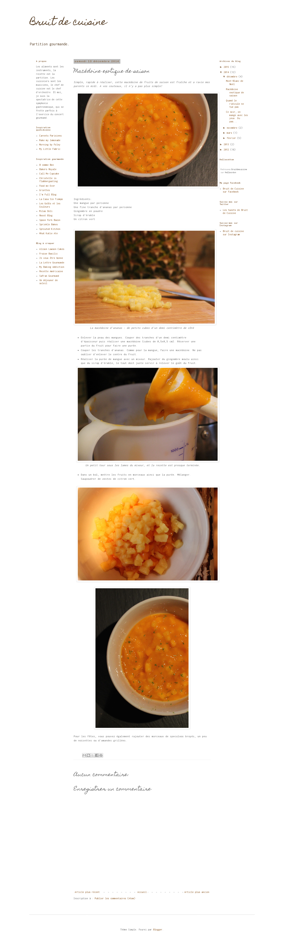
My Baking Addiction (51, 267)
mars (230, 132)
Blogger (157, 929)
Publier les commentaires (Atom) (115, 898)
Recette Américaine (51, 271)
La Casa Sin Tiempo (51, 199)
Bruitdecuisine (239, 169)
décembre (233, 76)
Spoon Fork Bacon (49, 220)
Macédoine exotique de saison (235, 92)
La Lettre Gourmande (51, 262)
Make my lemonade (49, 140)
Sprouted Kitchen (49, 229)
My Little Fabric (49, 149)
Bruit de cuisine (68, 23)
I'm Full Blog (47, 194)
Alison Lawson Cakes (51, 249)
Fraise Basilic (48, 253)
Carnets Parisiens (50, 135)
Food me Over (47, 185)
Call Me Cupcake (49, 173)
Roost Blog (45, 215)
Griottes (44, 190)
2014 (227, 72)
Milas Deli (45, 211)
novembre (233, 127)
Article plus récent (87, 892)
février (232, 138)
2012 (227, 149)
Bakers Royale (47, 169)
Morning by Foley (49, 144)
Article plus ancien (196, 892)
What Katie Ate (48, 233)
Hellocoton (230, 172)
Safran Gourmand (49, 276)
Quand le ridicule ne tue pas (235, 103)
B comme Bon (46, 165)
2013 (227, 144)
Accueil (142, 892)
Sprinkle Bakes (48, 224)
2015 (227, 67)
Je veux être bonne (51, 258)
